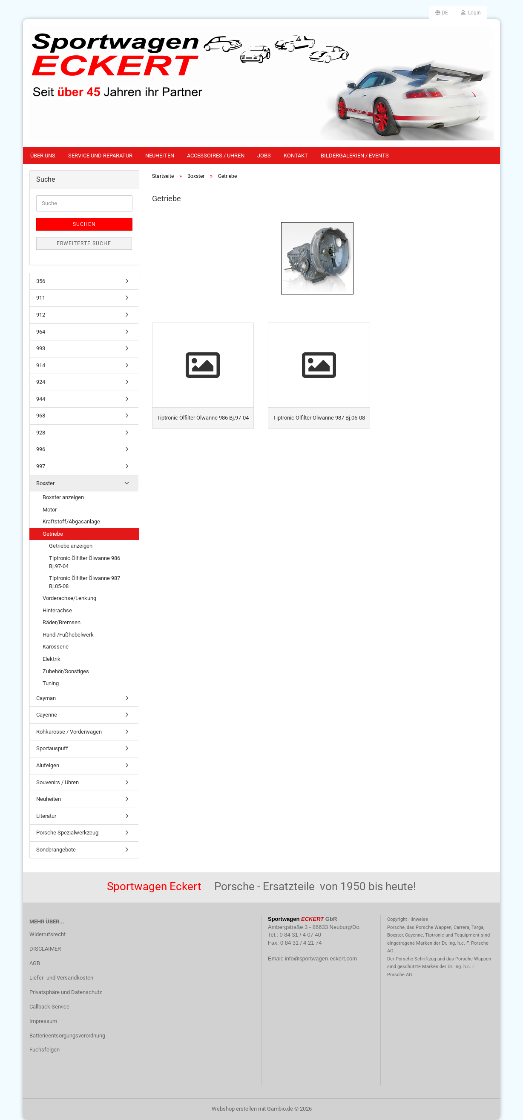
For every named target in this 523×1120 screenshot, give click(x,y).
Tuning (51, 683)
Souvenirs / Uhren (57, 782)
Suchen (84, 224)
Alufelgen (47, 765)
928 (40, 432)
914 (40, 365)
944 (40, 399)
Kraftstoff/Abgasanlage (71, 521)
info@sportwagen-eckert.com (321, 958)
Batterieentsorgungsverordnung (67, 1035)
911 (40, 297)
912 (40, 314)
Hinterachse (57, 610)
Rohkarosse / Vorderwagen (69, 732)
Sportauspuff (52, 748)
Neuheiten (159, 155)
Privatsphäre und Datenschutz (65, 992)
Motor (50, 509)
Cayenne (46, 714)
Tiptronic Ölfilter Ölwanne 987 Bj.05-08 (84, 582)
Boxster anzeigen (63, 497)
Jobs (264, 155)
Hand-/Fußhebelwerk (68, 634)
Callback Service (49, 1006)
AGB (34, 963)
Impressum (43, 1021)
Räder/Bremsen (61, 622)
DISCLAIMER (45, 949)
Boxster (45, 483)
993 (40, 348)
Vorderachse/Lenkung (69, 598)
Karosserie (56, 646)
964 (40, 332)
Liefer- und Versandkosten (61, 977)
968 (40, 415)
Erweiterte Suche (84, 243)
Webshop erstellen (234, 1109)
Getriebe (53, 534)
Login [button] (471, 13)
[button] (441, 12)
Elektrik (51, 659)
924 (40, 382)
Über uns (42, 155)
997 (40, 466)
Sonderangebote (56, 849)
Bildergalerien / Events (355, 155)
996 (40, 449)
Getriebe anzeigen (70, 546)
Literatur (46, 816)
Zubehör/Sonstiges (66, 671)
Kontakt (296, 155)
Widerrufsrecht (47, 934)
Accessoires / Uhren (215, 155)
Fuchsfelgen (44, 1049)
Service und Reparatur (100, 155)
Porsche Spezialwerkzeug (67, 832)
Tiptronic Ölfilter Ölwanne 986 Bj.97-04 (84, 562)
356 (40, 281)
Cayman (46, 698)
